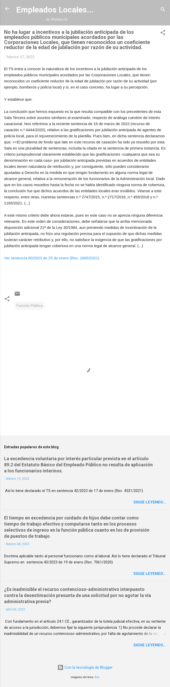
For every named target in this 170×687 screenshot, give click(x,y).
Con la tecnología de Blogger (85, 667)
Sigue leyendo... (149, 502)
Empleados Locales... (55, 9)
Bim (97, 677)
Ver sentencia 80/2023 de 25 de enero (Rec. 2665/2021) (51, 258)
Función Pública (30, 305)
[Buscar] (163, 10)
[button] (163, 33)
